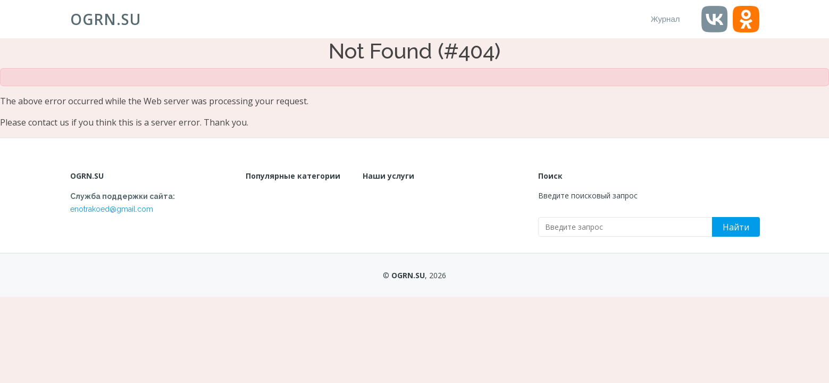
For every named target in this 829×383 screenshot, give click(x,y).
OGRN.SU (105, 19)
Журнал (665, 18)
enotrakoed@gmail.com (111, 209)
